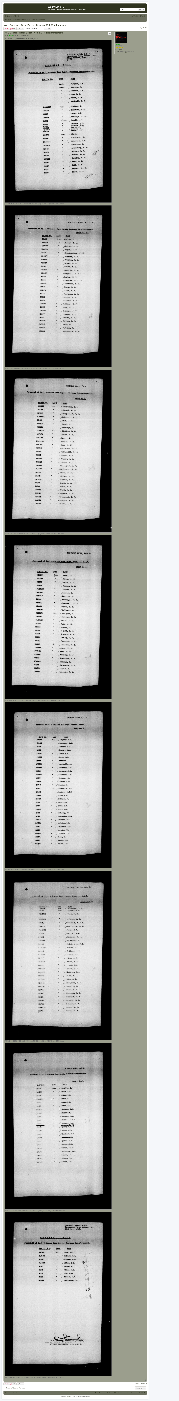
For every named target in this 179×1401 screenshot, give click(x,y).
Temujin (117, 44)
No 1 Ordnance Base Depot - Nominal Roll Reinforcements (35, 25)
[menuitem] (16, 16)
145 (126, 53)
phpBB (68, 1396)
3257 (120, 50)
